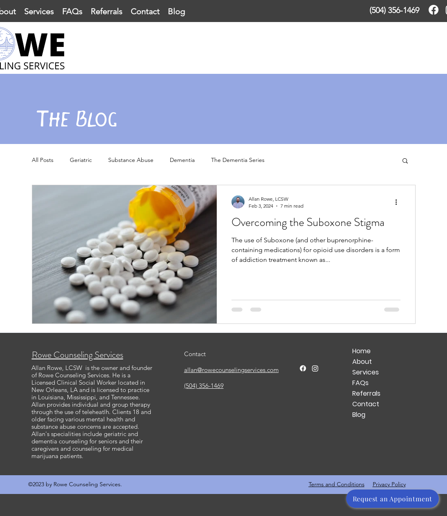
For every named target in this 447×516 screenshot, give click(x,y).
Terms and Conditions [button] (337, 484)
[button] (405, 161)
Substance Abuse (130, 160)
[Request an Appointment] (392, 498)
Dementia (182, 160)
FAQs (360, 383)
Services (365, 372)
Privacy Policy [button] (389, 484)
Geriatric (81, 160)
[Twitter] (315, 368)
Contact (365, 404)
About (362, 361)
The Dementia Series (238, 160)
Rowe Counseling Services (77, 354)
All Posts (42, 160)
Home (361, 351)
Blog (358, 414)
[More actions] (399, 202)
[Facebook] (433, 9)
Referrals (366, 393)
